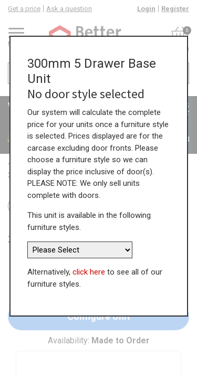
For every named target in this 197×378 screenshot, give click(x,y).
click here (88, 272)
